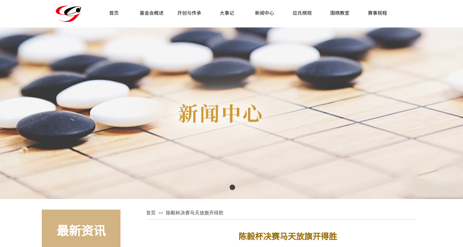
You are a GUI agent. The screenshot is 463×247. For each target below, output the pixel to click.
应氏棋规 (302, 12)
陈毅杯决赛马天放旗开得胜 (194, 212)
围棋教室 (339, 12)
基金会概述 (152, 12)
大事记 (227, 12)
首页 (114, 12)
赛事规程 (377, 12)
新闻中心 (264, 12)
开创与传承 (189, 12)
